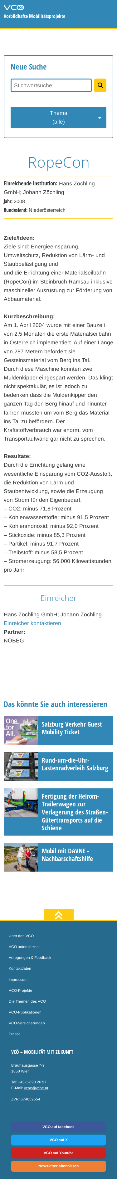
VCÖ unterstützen (24, 947)
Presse (15, 1034)
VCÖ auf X (59, 1140)
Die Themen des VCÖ (27, 1001)
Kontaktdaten (20, 968)
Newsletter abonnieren (58, 1166)
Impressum (18, 979)
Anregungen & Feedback (30, 957)
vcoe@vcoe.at (36, 1088)
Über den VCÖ (21, 936)
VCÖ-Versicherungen (27, 1023)
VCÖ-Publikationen (25, 1012)
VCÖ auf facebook (58, 1127)
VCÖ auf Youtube (59, 1153)
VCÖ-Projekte (20, 990)
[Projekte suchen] (100, 85)
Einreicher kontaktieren (32, 623)
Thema (58, 118)
